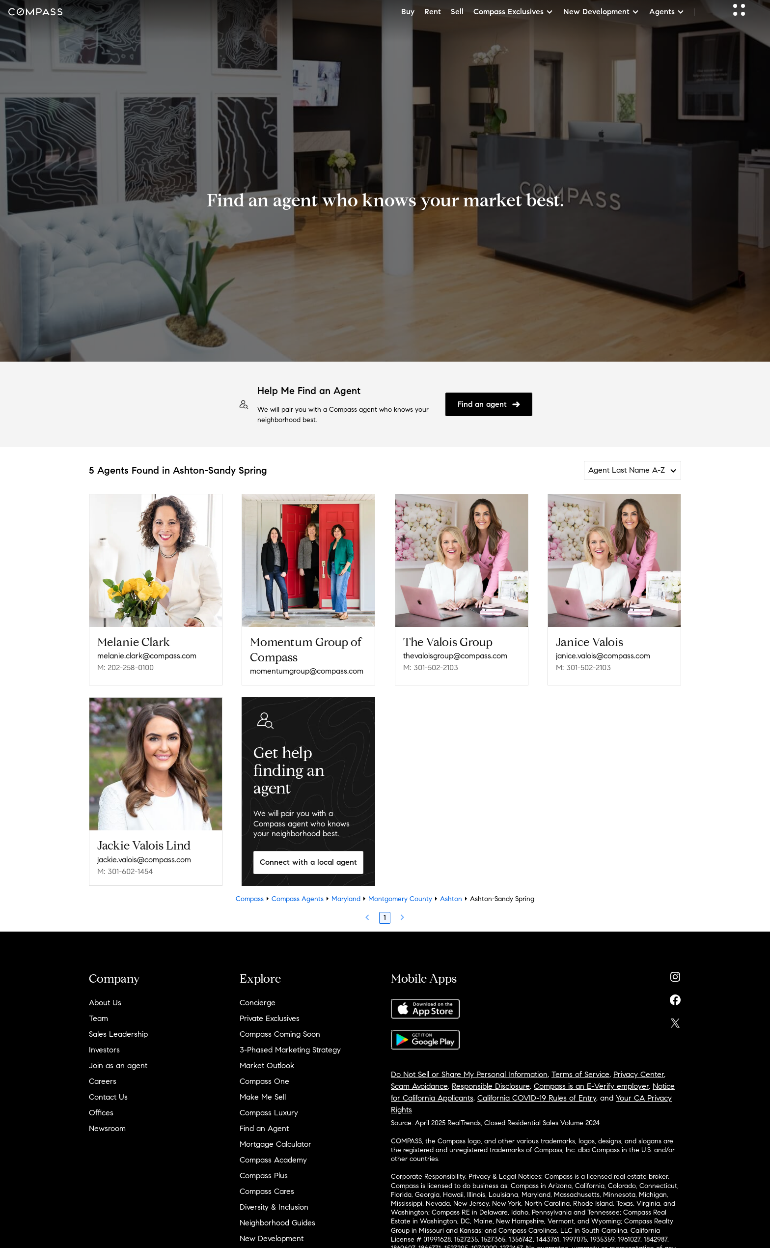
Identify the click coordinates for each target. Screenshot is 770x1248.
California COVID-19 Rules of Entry (536, 1098)
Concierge (257, 1002)
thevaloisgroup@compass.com (455, 655)
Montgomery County (400, 899)
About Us (105, 1002)
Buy (407, 11)
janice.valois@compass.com (603, 655)
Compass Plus (264, 1175)
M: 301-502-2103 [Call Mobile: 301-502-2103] (430, 667)
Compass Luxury (269, 1112)
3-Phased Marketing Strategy (290, 1049)
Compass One (264, 1081)
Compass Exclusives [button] (513, 11)
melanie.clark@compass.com (146, 655)
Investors (104, 1049)
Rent (432, 11)
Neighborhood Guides (277, 1222)
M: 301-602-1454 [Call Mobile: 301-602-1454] (125, 871)
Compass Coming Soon (280, 1034)
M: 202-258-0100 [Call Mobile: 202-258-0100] (125, 667)
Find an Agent (264, 1128)
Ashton (451, 899)
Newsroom (107, 1128)
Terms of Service (580, 1074)
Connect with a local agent (308, 862)
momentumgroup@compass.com (306, 671)
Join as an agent (118, 1065)
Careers (102, 1081)
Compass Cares (267, 1191)
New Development (271, 1238)
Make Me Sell (263, 1097)
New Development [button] (601, 11)
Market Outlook (267, 1065)
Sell (457, 11)
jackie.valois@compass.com (144, 859)
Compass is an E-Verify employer (591, 1086)
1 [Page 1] (385, 917)
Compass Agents (298, 899)
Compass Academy (273, 1159)
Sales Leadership (118, 1034)
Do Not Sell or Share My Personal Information (469, 1074)
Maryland (345, 899)
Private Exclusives (270, 1018)
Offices (101, 1112)
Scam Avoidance (419, 1086)
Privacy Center (638, 1074)
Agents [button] (667, 11)
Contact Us (108, 1097)
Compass (250, 899)
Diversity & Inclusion (274, 1207)
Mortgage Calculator (275, 1144)
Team (98, 1018)
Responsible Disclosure (491, 1086)
